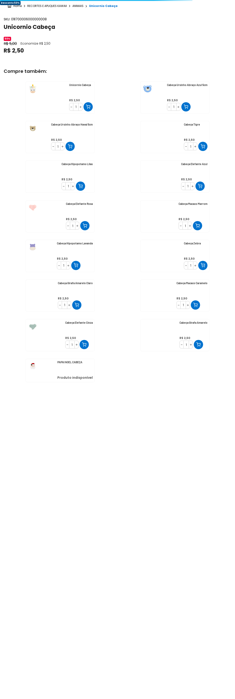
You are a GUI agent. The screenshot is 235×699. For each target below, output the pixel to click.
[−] (71, 107)
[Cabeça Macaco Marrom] (174, 216)
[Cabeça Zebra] (174, 256)
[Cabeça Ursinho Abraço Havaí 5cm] (60, 137)
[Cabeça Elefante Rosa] (60, 216)
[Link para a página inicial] (14, 6)
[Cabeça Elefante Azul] (174, 177)
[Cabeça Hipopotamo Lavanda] (60, 256)
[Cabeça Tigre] (174, 137)
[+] (80, 107)
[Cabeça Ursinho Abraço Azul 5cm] (174, 97)
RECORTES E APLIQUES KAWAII (47, 6)
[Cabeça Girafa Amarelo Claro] (60, 296)
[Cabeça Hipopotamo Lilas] (60, 177)
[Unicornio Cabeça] (60, 97)
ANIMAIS (77, 6)
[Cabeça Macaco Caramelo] (174, 296)
